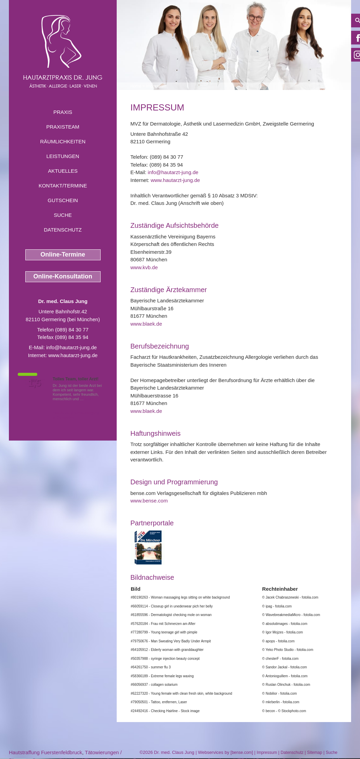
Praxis (62, 112)
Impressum (156, 86)
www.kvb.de (144, 267)
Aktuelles (63, 171)
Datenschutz (63, 230)
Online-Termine (62, 254)
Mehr (89, 399)
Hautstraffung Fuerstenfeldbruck (45, 752)
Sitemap (314, 752)
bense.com (242, 752)
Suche (63, 215)
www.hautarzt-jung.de (73, 355)
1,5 (34, 383)
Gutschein (63, 200)
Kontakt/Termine (63, 185)
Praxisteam (62, 127)
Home (135, 86)
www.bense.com (149, 500)
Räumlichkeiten (63, 141)
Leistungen (63, 156)
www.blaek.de (146, 324)
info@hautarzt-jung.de (71, 347)
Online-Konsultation (63, 276)
